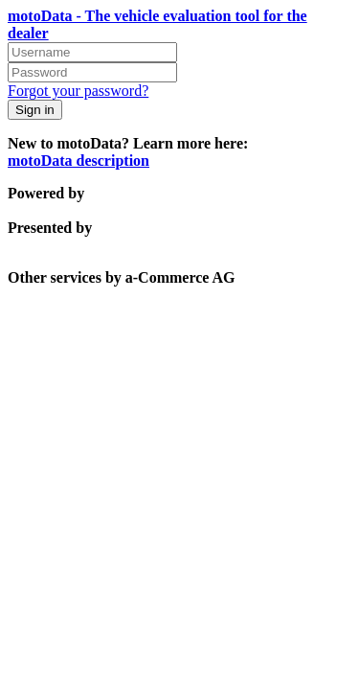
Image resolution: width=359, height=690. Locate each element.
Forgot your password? (78, 90)
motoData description (78, 160)
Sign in (35, 110)
